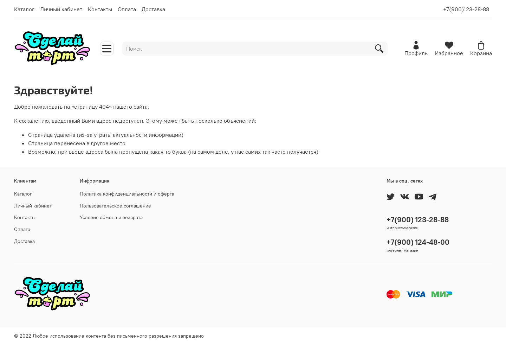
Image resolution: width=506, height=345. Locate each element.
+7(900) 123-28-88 (418, 219)
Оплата (127, 9)
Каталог (24, 9)
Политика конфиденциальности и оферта (127, 194)
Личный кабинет (61, 9)
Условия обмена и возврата (111, 217)
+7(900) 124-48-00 (418, 242)
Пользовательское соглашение (115, 206)
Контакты (100, 9)
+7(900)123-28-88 (466, 9)
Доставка (153, 9)
